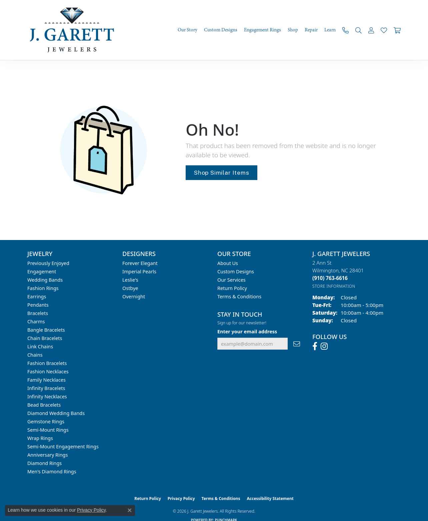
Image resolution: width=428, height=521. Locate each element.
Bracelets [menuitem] (37, 313)
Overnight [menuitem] (133, 296)
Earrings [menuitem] (36, 296)
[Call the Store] (330, 278)
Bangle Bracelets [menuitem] (46, 330)
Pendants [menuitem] (38, 305)
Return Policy (232, 288)
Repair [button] (311, 30)
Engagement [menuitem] (41, 271)
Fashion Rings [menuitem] (43, 288)
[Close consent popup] (130, 510)
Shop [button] (293, 30)
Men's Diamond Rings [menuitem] (51, 471)
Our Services (231, 280)
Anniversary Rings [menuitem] (47, 455)
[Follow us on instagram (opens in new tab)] (324, 346)
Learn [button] (330, 30)
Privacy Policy (181, 498)
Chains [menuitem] (35, 355)
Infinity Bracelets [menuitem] (46, 388)
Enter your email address (247, 331)
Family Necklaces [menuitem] (46, 380)
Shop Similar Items (221, 172)
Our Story (187, 30)
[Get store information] (333, 286)
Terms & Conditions (239, 296)
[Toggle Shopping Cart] (397, 30)
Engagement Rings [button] (262, 30)
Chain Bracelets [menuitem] (44, 338)
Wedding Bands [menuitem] (45, 280)
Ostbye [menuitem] (130, 288)
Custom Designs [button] (220, 30)
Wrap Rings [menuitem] (40, 438)
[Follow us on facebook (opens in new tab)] (314, 346)
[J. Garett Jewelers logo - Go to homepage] (74, 30)
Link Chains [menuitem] (40, 346)
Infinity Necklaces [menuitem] (47, 396)
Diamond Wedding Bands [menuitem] (56, 413)
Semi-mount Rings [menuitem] (48, 430)
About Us (227, 263)
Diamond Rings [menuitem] (44, 463)
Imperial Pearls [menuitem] (139, 271)
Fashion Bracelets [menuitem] (47, 363)
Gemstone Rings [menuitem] (45, 421)
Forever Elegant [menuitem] (140, 263)
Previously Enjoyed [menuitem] (48, 263)
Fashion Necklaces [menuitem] (48, 371)
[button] (358, 30)
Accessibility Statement (270, 498)
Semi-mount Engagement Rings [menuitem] (63, 446)
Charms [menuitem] (36, 321)
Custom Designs (235, 271)
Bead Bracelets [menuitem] (44, 405)
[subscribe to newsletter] (297, 344)
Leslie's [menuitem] (130, 280)
